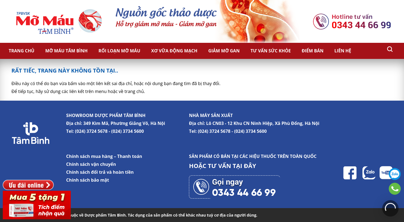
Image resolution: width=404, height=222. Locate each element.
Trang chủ (21, 51)
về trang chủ (131, 91)
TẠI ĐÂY (244, 165)
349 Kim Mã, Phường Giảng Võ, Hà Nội (124, 123)
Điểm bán (312, 51)
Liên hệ (342, 51)
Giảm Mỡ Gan (224, 51)
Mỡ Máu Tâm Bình (66, 51)
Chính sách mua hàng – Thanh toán (104, 156)
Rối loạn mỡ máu (119, 51)
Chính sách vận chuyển (91, 164)
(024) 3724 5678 (91, 131)
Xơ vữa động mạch (174, 51)
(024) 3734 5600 (127, 131)
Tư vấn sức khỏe (270, 51)
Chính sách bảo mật (87, 180)
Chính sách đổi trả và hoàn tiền (100, 172)
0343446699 (395, 189)
